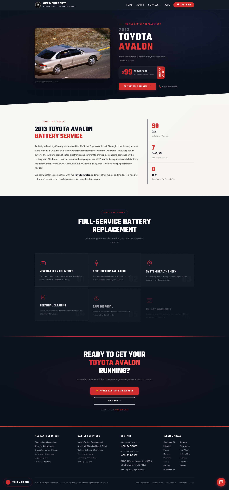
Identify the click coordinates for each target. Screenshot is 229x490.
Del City (166, 465)
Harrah (183, 465)
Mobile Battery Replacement (90, 442)
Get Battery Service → (137, 86)
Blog (167, 5)
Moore (166, 450)
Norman (166, 454)
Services (154, 5)
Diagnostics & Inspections (46, 442)
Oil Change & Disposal (44, 454)
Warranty (183, 483)
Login (192, 483)
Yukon (166, 461)
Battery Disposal (85, 461)
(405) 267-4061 (128, 446)
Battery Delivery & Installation (91, 450)
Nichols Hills (185, 454)
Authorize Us (171, 483)
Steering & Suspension (44, 446)
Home (129, 5)
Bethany (183, 442)
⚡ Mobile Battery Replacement (114, 394)
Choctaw (184, 461)
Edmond (167, 446)
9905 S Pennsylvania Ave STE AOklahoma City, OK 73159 (136, 463)
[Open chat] (221, 482)
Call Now (184, 5)
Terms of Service (142, 483)
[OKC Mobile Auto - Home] (55, 4)
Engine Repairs (41, 458)
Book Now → (114, 404)
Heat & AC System (43, 461)
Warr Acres (185, 446)
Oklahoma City (169, 442)
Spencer (183, 458)
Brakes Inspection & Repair (46, 450)
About (140, 5)
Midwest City (169, 469)
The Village (185, 450)
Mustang (167, 458)
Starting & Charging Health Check (92, 446)
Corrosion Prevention (87, 458)
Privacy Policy (157, 483)
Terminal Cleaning (85, 454)
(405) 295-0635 (168, 86)
